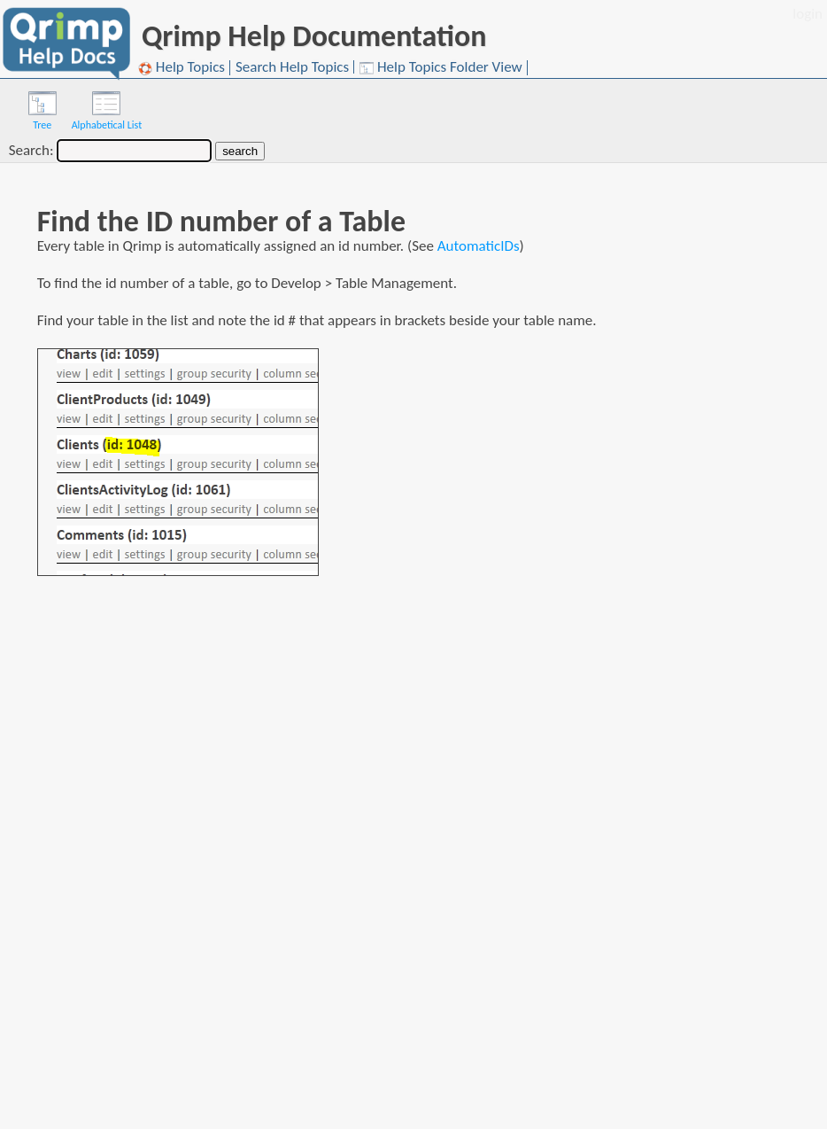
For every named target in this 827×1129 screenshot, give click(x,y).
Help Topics (181, 67)
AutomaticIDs (478, 246)
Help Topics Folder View (440, 67)
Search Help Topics (292, 67)
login (807, 13)
